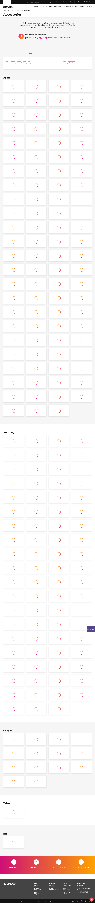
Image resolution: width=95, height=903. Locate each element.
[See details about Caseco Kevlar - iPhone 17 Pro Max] (59, 129)
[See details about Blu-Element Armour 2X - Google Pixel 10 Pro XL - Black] (36, 753)
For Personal (11, 10)
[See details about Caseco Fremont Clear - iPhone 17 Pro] (59, 185)
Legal (38, 901)
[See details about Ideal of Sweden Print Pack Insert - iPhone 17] (59, 227)
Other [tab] (64, 51)
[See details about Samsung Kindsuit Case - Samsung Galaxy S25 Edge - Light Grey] (13, 497)
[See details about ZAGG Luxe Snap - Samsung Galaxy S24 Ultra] (81, 652)
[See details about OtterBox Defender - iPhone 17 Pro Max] (81, 114)
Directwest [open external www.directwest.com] (80, 885)
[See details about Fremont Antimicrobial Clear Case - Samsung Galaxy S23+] (59, 709)
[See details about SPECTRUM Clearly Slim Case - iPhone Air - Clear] (36, 269)
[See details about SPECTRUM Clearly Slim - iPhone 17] (59, 213)
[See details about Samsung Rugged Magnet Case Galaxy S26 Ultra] (13, 455)
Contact (57, 901)
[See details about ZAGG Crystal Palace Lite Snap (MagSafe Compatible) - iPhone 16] (13, 312)
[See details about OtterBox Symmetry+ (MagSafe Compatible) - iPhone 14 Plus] (59, 368)
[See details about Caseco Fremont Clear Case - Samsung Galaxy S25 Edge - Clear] (36, 483)
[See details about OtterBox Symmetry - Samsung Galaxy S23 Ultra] (13, 709)
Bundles (82, 6)
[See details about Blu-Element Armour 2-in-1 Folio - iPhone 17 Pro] (81, 199)
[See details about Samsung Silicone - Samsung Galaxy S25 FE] (59, 455)
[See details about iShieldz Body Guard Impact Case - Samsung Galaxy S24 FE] (13, 638)
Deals (76, 6)
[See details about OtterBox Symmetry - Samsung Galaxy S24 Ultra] (59, 666)
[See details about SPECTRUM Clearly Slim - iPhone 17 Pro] (81, 157)
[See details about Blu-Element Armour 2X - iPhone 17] (36, 255)
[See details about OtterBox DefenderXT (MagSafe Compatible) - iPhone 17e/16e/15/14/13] (36, 368)
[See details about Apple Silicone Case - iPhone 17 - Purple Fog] (59, 86)
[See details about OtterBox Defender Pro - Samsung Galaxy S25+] (13, 568)
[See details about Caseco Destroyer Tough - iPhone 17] (59, 241)
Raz (29, 62)
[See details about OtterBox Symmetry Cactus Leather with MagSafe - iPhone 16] (81, 312)
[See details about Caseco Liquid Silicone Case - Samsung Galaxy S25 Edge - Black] (13, 483)
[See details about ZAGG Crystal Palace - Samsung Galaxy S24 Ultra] (13, 666)
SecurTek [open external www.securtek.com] (79, 887)
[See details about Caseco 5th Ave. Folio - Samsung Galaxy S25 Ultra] (59, 540)
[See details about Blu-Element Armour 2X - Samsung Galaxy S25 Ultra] (81, 540)
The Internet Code (82, 892)
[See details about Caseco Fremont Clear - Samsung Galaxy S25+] (36, 568)
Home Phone (57, 6)
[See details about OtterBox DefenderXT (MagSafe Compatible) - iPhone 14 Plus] (13, 382)
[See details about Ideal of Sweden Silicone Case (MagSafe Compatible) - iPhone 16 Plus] (13, 298)
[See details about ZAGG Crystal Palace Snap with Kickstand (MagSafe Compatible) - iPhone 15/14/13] (13, 368)
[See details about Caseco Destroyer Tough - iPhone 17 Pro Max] (13, 143)
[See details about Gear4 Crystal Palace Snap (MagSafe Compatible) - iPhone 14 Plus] (59, 382)
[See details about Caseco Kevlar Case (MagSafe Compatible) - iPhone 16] (81, 326)
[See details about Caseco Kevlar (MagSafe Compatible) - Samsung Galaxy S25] (59, 610)
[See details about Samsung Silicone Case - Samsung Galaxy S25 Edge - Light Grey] (81, 483)
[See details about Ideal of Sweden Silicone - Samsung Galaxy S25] (13, 610)
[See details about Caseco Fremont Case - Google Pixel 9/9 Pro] (81, 767)
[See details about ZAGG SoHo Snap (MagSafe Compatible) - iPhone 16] (59, 298)
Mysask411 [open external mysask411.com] (80, 889)
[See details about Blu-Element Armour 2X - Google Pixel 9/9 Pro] (13, 781)
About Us (88, 6)
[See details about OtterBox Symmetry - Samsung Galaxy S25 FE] (81, 455)
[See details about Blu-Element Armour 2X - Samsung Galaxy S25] (59, 624)
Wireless (36, 6)
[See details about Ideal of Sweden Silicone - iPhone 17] (36, 227)
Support (50, 901)
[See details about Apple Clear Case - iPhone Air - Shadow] (81, 100)
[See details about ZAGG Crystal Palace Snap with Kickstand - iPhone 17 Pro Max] (13, 114)
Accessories (27, 10)
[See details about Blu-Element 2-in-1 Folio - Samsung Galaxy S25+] (81, 568)
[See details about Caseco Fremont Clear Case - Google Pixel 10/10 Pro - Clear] (13, 739)
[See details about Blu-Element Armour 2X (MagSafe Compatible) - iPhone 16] (36, 340)
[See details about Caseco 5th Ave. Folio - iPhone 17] (13, 255)
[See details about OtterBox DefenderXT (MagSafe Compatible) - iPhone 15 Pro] (59, 354)
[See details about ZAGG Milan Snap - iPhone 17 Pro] (36, 157)
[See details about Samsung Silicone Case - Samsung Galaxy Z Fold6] (59, 652)
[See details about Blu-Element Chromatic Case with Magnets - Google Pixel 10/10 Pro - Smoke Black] (59, 739)
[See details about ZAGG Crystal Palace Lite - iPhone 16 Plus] (36, 284)
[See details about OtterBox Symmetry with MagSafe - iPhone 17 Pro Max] (59, 114)
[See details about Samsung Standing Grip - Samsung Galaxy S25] (81, 582)
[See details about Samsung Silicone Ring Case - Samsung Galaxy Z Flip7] (59, 469)
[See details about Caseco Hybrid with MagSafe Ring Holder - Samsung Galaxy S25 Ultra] (13, 540)
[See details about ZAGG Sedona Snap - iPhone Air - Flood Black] (13, 269)
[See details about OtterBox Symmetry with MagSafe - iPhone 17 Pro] (13, 171)
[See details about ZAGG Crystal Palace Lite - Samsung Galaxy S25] (59, 582)
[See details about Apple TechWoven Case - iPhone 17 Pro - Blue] (36, 86)
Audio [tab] (58, 51)
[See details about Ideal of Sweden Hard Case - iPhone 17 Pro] (13, 185)
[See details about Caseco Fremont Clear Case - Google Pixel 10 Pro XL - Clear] (36, 739)
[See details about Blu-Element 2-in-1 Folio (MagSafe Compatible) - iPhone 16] (59, 340)
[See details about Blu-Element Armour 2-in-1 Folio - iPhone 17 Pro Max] (13, 157)
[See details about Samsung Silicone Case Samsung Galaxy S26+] (59, 441)
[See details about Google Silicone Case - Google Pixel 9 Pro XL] (59, 753)
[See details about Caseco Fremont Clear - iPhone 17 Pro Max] (81, 129)
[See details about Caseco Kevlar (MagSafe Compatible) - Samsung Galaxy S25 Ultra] (81, 525)
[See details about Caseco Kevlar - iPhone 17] (13, 241)
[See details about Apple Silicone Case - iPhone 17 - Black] (81, 86)
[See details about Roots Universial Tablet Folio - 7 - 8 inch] (13, 812)
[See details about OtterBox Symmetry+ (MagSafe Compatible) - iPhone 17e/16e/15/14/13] (81, 368)
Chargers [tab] (37, 51)
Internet (48, 6)
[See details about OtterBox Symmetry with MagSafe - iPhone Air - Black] (59, 269)
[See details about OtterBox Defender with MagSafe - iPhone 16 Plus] (81, 284)
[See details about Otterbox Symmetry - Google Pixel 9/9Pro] (13, 767)
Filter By (65, 60)
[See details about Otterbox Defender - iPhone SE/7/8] (59, 410)
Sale (65, 62)
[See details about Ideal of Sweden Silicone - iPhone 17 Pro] (59, 171)
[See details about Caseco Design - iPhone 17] (81, 241)
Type (6, 60)
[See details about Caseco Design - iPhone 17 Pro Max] (36, 143)
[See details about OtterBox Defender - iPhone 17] (13, 227)
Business (14, 2)
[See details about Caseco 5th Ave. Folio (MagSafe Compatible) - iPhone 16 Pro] (81, 269)
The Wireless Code (82, 891)
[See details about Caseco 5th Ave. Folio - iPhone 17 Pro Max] (59, 143)
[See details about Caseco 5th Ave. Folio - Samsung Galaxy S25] (36, 624)
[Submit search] (50, 2)
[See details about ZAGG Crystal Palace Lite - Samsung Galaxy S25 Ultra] (13, 511)
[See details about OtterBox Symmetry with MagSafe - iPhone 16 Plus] (59, 284)
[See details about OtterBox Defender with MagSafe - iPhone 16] (13, 326)
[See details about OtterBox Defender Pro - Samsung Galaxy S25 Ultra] (13, 525)
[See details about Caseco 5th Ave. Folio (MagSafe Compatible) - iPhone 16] (13, 340)
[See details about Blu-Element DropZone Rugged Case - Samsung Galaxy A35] (59, 695)
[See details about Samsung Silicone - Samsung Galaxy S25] (13, 596)
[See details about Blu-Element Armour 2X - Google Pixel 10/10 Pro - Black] (13, 753)
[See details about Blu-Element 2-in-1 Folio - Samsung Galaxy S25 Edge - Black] (59, 483)
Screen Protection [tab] (48, 51)
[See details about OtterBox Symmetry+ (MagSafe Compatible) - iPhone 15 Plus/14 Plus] (13, 354)
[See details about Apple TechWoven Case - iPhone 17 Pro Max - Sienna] (36, 100)
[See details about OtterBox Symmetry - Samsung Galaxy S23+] (81, 695)
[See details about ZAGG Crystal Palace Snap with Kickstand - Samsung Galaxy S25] (36, 582)
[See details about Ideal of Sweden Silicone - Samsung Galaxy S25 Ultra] (36, 525)
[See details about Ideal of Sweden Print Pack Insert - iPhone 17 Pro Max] (36, 129)
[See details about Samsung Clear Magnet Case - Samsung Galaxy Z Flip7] (36, 469)
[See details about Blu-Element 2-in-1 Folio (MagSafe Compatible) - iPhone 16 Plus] (36, 298)
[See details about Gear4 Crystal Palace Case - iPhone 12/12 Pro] (13, 410)
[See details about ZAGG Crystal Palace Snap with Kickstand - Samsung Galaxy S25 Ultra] (81, 497)
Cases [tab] (30, 51)
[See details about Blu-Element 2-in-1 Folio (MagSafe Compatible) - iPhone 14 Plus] (59, 396)
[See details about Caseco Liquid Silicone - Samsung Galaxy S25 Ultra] (59, 525)
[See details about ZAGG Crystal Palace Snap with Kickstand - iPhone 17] (36, 213)
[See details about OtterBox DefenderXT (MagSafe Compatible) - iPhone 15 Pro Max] (36, 354)
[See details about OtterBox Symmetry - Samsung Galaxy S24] (81, 666)
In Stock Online (71, 62)
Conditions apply (42, 39)
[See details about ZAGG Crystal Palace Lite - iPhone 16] (36, 312)
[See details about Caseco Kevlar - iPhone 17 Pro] (36, 185)
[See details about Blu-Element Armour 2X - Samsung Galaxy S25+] (59, 568)
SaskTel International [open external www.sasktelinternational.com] (83, 888)
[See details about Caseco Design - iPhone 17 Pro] (13, 199)
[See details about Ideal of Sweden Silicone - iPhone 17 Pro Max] (13, 129)
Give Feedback (90, 629)
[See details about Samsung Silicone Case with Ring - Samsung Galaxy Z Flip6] (13, 652)
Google (19, 62)
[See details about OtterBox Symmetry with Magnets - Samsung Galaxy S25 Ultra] (81, 511)
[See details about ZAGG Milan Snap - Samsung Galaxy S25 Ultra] (59, 497)
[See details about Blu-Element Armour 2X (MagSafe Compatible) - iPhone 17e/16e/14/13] (36, 396)
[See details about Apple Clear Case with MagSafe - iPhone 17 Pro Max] (59, 100)
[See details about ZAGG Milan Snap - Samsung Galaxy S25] (13, 582)
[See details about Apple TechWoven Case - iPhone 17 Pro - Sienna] (13, 86)
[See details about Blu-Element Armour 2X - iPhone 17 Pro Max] (81, 143)
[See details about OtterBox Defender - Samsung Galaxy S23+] (36, 709)
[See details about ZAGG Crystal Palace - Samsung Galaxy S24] (36, 666)
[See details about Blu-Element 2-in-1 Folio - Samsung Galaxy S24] (13, 695)
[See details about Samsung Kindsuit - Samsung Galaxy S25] (36, 596)
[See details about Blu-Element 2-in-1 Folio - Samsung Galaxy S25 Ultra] (13, 554)
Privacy (44, 901)
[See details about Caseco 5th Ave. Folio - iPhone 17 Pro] (36, 199)
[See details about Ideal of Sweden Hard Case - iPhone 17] (81, 227)
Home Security (68, 6)
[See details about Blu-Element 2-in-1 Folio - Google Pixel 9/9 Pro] (36, 781)
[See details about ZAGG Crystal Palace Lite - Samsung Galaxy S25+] (36, 554)
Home (4, 10)
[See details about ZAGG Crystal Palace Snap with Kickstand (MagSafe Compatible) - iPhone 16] (81, 298)
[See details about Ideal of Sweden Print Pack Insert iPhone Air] (81, 255)
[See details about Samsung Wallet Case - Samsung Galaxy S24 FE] (36, 638)
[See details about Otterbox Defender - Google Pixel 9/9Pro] (36, 767)
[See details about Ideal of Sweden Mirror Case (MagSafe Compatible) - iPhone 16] (59, 326)
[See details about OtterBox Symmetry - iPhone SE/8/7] (36, 410)
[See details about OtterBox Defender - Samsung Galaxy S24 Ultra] (13, 681)
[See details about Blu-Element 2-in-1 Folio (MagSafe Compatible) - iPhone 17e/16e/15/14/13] (81, 396)
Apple (7, 62)
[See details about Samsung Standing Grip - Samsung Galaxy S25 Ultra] (36, 511)
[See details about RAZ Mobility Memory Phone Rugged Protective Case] (13, 842)
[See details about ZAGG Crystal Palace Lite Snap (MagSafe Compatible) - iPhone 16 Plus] (13, 284)
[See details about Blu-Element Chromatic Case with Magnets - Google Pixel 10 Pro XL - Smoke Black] (81, 739)
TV (42, 6)
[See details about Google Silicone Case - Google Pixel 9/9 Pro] (59, 767)
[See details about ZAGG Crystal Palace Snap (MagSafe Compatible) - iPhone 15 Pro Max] (81, 354)
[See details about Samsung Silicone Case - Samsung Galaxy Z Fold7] (81, 469)
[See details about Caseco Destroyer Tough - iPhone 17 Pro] (81, 185)
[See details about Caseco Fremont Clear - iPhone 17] (36, 241)
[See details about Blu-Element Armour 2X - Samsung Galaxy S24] (81, 681)
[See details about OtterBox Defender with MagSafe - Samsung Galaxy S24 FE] (59, 638)
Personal (7, 2)
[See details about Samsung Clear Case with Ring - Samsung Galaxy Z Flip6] (81, 638)
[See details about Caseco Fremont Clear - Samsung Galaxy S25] (13, 624)
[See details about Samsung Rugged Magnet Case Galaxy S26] (36, 441)
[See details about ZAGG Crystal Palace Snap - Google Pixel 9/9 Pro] (81, 753)
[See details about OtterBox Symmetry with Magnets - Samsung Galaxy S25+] (81, 554)
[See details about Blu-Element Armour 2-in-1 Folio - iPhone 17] (59, 255)
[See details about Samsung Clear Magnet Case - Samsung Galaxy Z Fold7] (13, 469)
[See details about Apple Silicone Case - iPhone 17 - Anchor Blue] (13, 100)
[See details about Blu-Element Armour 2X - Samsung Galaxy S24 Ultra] (59, 681)
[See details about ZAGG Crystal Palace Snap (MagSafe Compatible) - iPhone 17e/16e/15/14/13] (81, 382)
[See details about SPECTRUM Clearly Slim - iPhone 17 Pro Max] (36, 114)
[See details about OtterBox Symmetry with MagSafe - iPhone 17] (81, 213)
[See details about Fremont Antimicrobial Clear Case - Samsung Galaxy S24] (36, 681)
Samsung (13, 62)
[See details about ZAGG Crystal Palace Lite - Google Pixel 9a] (36, 497)
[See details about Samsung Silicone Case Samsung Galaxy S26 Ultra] (81, 441)
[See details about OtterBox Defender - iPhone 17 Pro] (36, 171)
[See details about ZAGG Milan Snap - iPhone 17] (13, 213)
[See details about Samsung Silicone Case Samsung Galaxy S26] (13, 441)
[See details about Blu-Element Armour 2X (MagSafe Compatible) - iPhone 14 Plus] (13, 396)
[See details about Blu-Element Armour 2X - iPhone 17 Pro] (59, 199)
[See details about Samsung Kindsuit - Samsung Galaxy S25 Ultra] (59, 511)
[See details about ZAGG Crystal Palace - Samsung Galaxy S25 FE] (36, 455)
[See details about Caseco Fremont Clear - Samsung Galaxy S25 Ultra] (36, 540)
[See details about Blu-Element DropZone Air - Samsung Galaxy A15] (36, 695)
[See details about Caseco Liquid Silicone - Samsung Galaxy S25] (36, 610)
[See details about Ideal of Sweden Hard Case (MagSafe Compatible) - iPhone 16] (36, 326)
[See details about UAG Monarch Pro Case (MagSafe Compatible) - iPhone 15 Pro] (81, 340)
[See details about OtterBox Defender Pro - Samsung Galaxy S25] (81, 596)
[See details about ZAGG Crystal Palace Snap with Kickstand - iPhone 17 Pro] (59, 157)
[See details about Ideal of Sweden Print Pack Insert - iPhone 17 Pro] (81, 171)
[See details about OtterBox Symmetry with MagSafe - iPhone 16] (59, 312)
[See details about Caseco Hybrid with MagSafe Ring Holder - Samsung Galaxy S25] (81, 610)
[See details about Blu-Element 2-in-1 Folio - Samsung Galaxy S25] (81, 624)
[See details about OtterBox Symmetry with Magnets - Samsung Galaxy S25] (59, 596)
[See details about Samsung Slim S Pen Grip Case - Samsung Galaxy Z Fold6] (36, 652)
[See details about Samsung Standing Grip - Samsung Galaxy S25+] (59, 554)
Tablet (24, 62)
